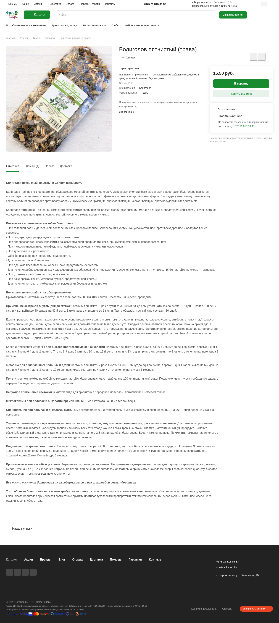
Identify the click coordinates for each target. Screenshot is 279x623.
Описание (12, 166)
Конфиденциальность (204, 608)
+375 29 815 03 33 (155, 4)
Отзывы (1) (32, 166)
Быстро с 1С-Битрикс (254, 609)
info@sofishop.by (226, 567)
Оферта (226, 608)
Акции (28, 559)
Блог (62, 559)
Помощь (116, 559)
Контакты (155, 559)
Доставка (66, 166)
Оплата (49, 166)
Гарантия (135, 559)
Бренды (45, 559)
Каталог (11, 559)
